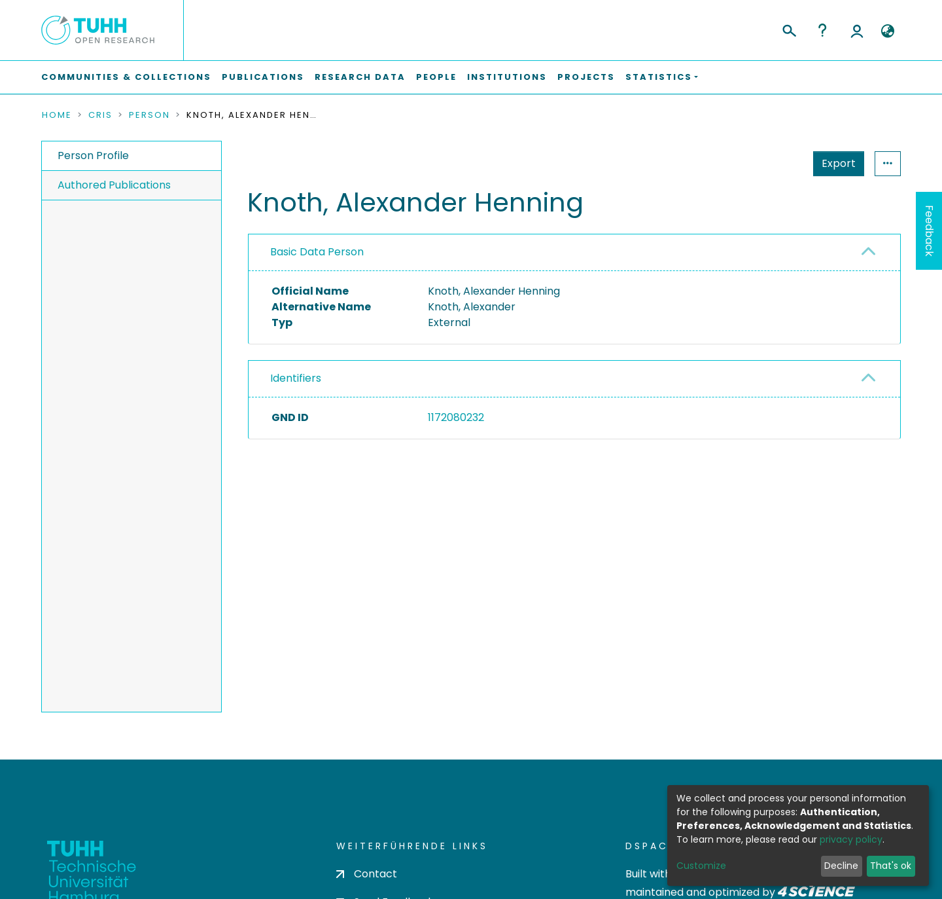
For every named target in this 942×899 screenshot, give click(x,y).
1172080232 (456, 417)
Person (149, 115)
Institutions (507, 77)
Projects (586, 77)
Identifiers (295, 378)
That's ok (890, 865)
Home (57, 115)
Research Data (360, 77)
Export (775, 163)
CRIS (100, 115)
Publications (263, 77)
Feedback (929, 231)
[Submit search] (788, 29)
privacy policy (851, 839)
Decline (841, 865)
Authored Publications (114, 185)
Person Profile (93, 155)
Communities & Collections (126, 77)
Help (822, 30)
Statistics (834, 163)
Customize (701, 865)
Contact (366, 873)
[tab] (574, 252)
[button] (887, 31)
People (436, 77)
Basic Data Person (317, 251)
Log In (857, 30)
